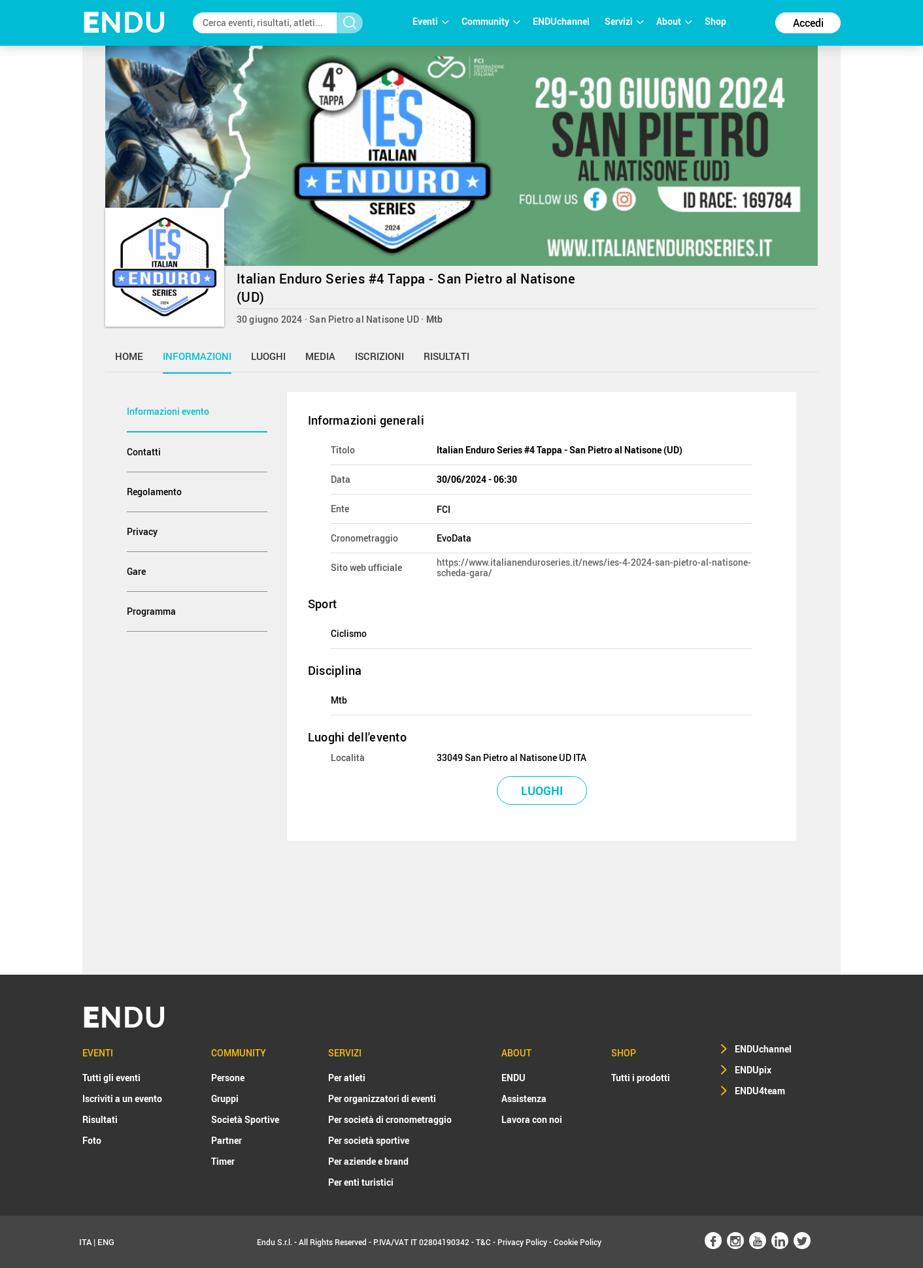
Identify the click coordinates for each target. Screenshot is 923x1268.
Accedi (808, 23)
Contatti (144, 452)
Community (491, 21)
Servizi (624, 21)
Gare (136, 571)
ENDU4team (760, 1090)
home (129, 356)
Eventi (430, 21)
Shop (715, 21)
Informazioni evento (168, 411)
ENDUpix (753, 1070)
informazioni (197, 356)
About (674, 21)
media (320, 356)
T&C (483, 1242)
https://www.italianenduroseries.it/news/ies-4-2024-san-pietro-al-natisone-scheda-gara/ (594, 567)
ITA (85, 1242)
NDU (124, 22)
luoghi (268, 356)
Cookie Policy (577, 1242)
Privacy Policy (522, 1242)
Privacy (142, 531)
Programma (151, 611)
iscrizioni (379, 356)
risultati (446, 356)
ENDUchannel (562, 21)
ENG (105, 1242)
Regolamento (154, 491)
